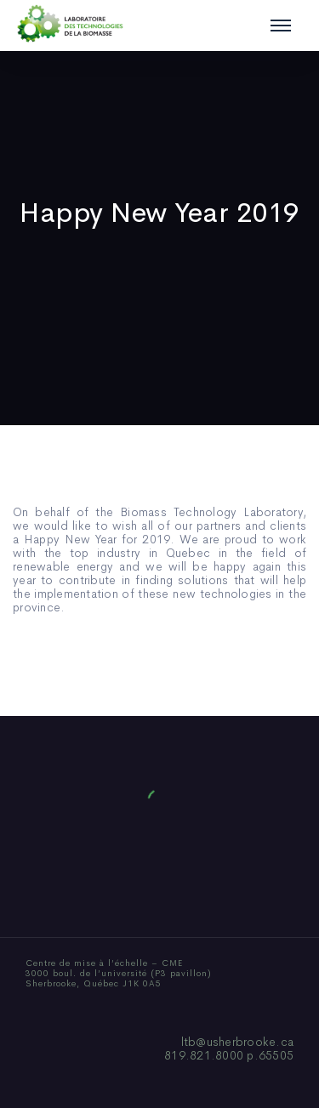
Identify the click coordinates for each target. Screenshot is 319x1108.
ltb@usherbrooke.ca (237, 1041)
